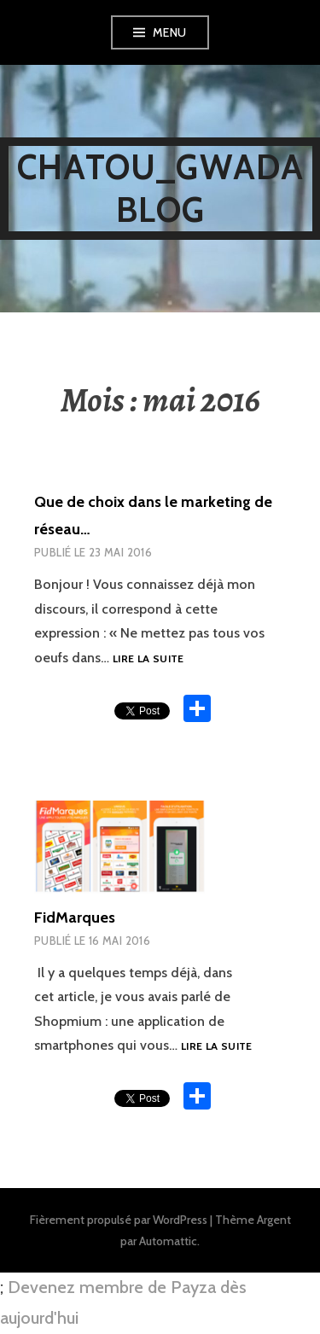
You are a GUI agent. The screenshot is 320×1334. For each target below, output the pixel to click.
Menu (170, 32)
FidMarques (74, 917)
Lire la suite (148, 659)
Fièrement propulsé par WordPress (118, 1219)
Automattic (168, 1241)
